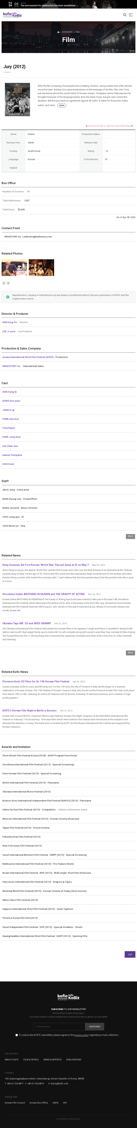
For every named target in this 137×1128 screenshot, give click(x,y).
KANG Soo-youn (11, 400)
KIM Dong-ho (9, 322)
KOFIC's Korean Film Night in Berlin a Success (29, 710)
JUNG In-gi (8, 409)
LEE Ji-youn (9, 331)
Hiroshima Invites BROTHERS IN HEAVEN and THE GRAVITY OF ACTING (43, 594)
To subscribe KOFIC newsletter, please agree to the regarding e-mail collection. (69, 1035)
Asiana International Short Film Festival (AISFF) (28, 357)
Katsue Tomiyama (12, 455)
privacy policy (82, 1035)
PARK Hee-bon (10, 418)
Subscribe (94, 1026)
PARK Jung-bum (11, 436)
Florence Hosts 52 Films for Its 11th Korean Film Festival (35, 681)
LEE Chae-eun (10, 446)
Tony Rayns (8, 427)
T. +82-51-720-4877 (14, 1083)
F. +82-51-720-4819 (34, 1083)
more (61, 105)
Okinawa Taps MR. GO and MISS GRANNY (26, 623)
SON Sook (8, 464)
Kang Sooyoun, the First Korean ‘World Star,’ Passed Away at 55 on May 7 (45, 564)
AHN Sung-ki (9, 391)
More (130, 536)
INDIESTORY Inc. (12, 366)
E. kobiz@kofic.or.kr (58, 1083)
